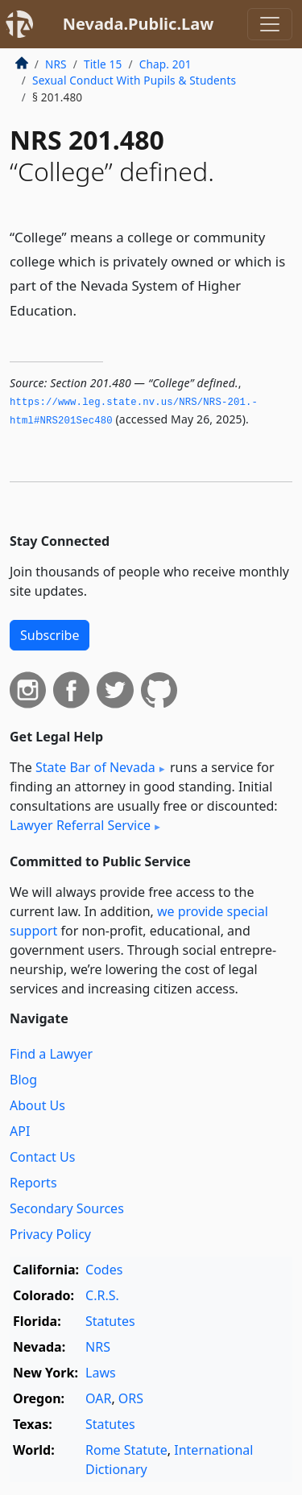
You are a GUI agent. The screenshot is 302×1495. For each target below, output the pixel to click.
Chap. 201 (165, 64)
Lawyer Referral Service (80, 825)
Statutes (110, 1321)
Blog (23, 1079)
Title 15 (103, 64)
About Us (37, 1105)
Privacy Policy (50, 1234)
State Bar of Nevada (95, 767)
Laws (100, 1372)
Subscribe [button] (49, 635)
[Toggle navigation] (269, 24)
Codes (103, 1269)
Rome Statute (126, 1450)
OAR (98, 1398)
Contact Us (42, 1157)
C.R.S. (102, 1295)
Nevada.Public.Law (138, 24)
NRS (56, 64)
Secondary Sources (67, 1208)
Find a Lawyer (51, 1054)
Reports (33, 1182)
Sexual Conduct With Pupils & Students (134, 80)
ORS (130, 1398)
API (20, 1131)
